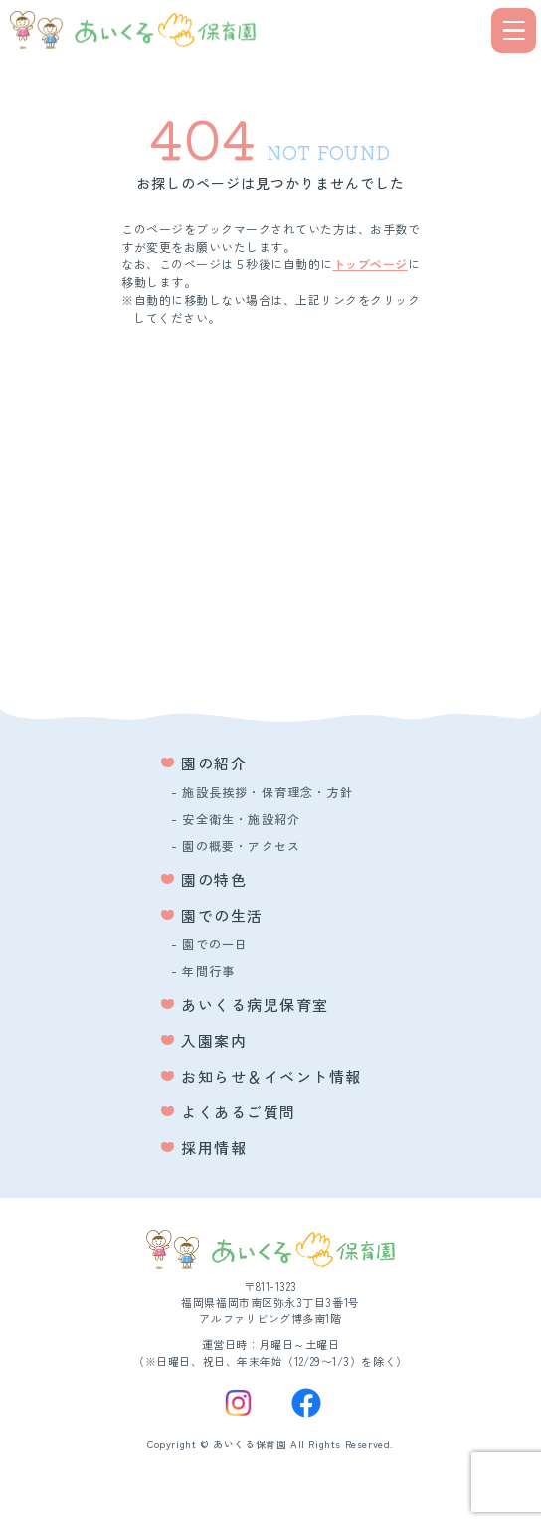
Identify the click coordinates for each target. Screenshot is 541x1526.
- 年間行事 (203, 970)
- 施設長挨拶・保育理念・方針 (262, 791)
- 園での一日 (209, 943)
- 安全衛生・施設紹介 (235, 818)
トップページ (370, 263)
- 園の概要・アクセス (235, 845)
